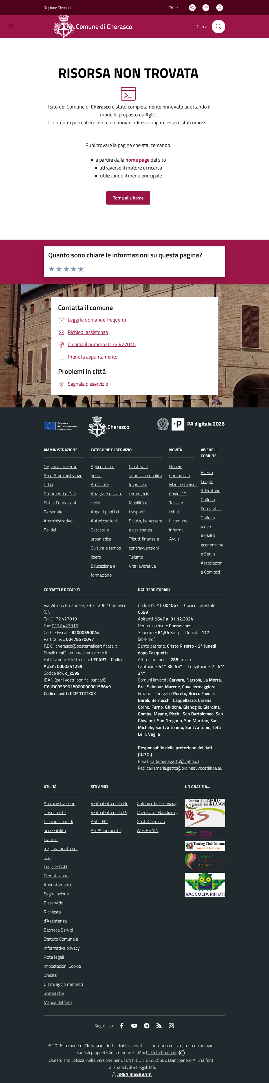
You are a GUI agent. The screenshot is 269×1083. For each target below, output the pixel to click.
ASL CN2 (99, 821)
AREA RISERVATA (131, 1074)
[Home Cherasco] (96, 26)
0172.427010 (64, 618)
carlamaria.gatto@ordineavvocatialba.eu (184, 768)
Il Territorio (210, 490)
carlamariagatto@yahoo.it (174, 761)
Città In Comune (161, 1052)
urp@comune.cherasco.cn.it (82, 652)
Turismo (136, 557)
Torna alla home (128, 197)
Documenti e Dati (60, 493)
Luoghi (207, 481)
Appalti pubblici (105, 511)
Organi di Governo (60, 466)
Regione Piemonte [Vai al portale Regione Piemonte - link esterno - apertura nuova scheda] (59, 7)
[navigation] (11, 26)
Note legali (54, 957)
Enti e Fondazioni (60, 502)
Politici (50, 529)
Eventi (207, 472)
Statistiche (54, 993)
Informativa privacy (62, 948)
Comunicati (179, 475)
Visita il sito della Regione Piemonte (124, 803)
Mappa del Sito (58, 1002)
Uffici (48, 484)
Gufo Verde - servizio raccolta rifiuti (169, 803)
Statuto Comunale (61, 939)
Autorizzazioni (104, 520)
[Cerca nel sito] (218, 26)
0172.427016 (65, 625)
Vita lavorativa (142, 566)
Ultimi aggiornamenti (63, 984)
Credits (50, 975)
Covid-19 (177, 493)
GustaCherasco (151, 821)
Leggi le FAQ (55, 866)
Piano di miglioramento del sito (61, 848)
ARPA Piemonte (106, 830)
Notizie (175, 466)
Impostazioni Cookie (62, 966)
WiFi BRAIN (147, 830)
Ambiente (100, 484)
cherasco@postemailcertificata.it (86, 646)
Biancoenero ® (181, 1060)
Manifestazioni (183, 484)
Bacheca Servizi (58, 929)
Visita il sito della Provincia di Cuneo (124, 812)
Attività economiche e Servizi (212, 544)
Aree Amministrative (63, 475)
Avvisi (174, 538)
